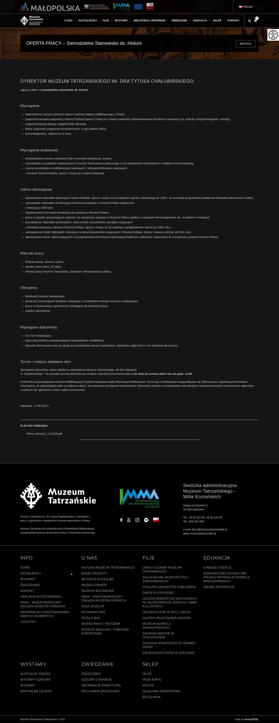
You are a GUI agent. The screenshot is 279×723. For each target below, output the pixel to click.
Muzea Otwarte (94, 585)
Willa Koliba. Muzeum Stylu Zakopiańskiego (165, 579)
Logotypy (28, 622)
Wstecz (246, 43)
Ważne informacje (218, 587)
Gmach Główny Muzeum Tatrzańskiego (162, 569)
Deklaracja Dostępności (40, 596)
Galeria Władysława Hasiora (166, 618)
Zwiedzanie (30, 585)
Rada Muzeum (92, 606)
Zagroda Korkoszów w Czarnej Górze (168, 645)
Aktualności (30, 573)
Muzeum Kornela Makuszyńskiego (156, 625)
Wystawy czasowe (35, 679)
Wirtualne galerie (36, 691)
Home (25, 567)
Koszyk (148, 685)
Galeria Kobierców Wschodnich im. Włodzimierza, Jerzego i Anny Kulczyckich (169, 602)
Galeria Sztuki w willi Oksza (166, 612)
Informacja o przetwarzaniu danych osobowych (45, 614)
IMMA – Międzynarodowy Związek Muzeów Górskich (42, 604)
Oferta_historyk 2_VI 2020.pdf (44, 433)
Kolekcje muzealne (97, 579)
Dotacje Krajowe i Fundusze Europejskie (105, 631)
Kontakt (27, 591)
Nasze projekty (94, 573)
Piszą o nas (90, 618)
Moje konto (152, 679)
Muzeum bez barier (97, 591)
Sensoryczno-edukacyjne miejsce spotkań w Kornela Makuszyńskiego (226, 577)
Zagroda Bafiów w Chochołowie (158, 635)
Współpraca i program (100, 624)
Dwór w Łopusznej (158, 593)
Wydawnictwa (93, 612)
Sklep (147, 674)
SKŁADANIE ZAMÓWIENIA (161, 691)
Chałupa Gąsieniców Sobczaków (169, 587)
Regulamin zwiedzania (100, 691)
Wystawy (27, 579)
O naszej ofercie (217, 567)
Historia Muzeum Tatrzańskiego (108, 567)
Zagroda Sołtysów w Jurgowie (168, 653)
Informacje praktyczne (101, 685)
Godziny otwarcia (96, 679)
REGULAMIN (151, 697)
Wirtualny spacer (35, 674)
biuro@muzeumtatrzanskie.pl (115, 373)
